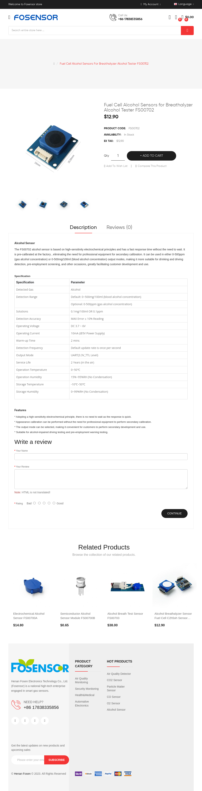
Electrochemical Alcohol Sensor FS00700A (28, 616)
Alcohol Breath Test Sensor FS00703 (125, 616)
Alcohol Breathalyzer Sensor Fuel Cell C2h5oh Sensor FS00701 (173, 616)
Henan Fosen (22, 773)
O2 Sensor (113, 703)
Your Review (22, 466)
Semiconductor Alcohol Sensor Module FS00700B (77, 616)
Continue (174, 513)
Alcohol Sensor (116, 709)
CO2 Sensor (114, 680)
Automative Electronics (82, 703)
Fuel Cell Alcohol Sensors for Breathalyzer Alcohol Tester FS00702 (104, 63)
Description (83, 227)
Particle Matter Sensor (116, 688)
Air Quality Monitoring (81, 680)
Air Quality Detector (119, 673)
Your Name (22, 450)
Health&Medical (84, 695)
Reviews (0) (119, 227)
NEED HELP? (33, 702)
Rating (19, 503)
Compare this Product (152, 166)
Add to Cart (153, 155)
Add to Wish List (116, 166)
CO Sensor (114, 696)
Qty (106, 155)
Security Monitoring (87, 688)
